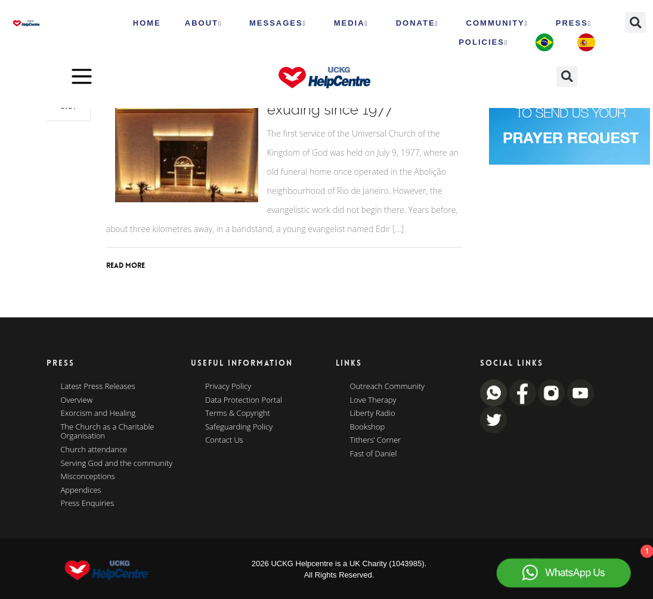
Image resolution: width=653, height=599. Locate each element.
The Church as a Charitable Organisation (107, 431)
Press (574, 23)
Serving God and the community (117, 463)
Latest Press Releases (98, 386)
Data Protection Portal (243, 400)
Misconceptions (88, 476)
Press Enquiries (87, 503)
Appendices (81, 490)
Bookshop (367, 427)
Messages (278, 23)
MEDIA (351, 23)
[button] (635, 22)
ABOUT (203, 23)
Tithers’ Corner (375, 440)
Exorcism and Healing (98, 413)
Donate (417, 23)
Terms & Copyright (237, 413)
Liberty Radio (372, 413)
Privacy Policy (228, 386)
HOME (147, 22)
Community (497, 23)
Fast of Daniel (373, 454)
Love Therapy (373, 400)
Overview (77, 400)
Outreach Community (387, 386)
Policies (483, 42)
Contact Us (224, 440)
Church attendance (94, 450)
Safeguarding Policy (239, 427)
